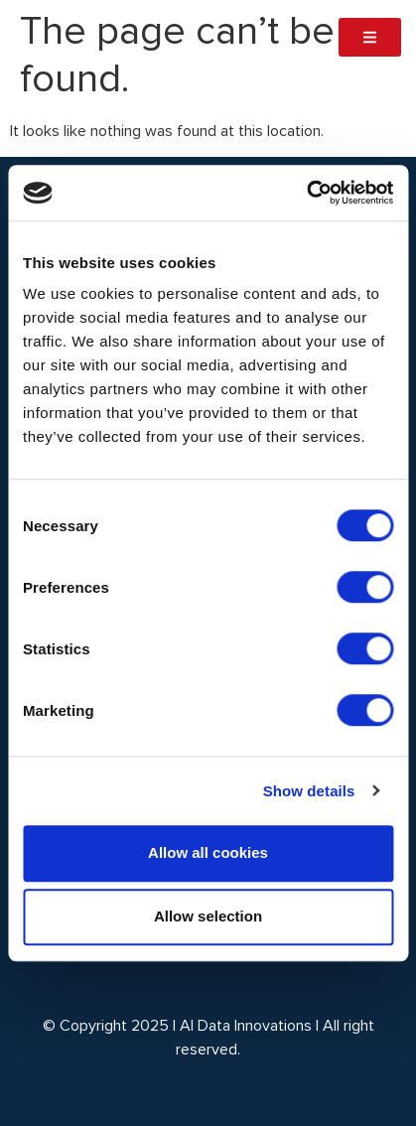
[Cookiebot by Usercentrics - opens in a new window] (306, 193)
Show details (309, 790)
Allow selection (208, 916)
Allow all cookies (208, 852)
